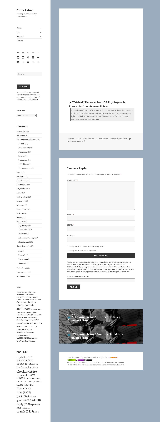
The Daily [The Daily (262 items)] (21, 326)
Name (70, 214)
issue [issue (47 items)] (33, 381)
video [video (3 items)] (29, 408)
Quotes (21, 263)
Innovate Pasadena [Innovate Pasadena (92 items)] (36, 309)
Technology (21, 268)
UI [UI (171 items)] (31, 330)
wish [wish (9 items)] (36, 412)
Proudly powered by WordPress (80, 357)
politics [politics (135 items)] (19, 320)
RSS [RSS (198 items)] (24, 323)
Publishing (22, 164)
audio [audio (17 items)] (34, 364)
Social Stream (22, 246)
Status (71, 139)
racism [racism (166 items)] (36, 320)
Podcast (20, 213)
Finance (21, 156)
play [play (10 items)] (33, 396)
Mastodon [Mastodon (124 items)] (24, 312)
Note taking (21, 209)
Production (22, 160)
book (83, 141)
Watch (124, 139)
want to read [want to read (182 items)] (22, 332)
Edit (20, 251)
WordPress (21, 276)
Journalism (21, 185)
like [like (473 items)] (29, 384)
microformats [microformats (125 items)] (21, 315)
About (19, 28)
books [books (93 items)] (33, 292)
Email (70, 225)
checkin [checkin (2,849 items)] (27, 371)
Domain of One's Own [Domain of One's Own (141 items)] (24, 300)
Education (21, 135)
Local (19, 193)
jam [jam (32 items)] (20, 385)
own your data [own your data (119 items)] (21, 317)
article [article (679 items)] (24, 363)
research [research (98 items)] (19, 323)
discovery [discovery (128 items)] (35, 297)
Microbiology (23, 242)
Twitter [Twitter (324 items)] (25, 329)
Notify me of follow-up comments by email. (87, 246)
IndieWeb (20, 180)
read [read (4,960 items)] (33, 400)
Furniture (20, 176)
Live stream (23, 259)
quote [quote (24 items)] (20, 400)
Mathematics (22, 197)
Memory (20, 201)
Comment (72, 180)
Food (19, 172)
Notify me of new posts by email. (82, 250)
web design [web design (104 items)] (30, 333)
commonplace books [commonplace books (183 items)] (25, 294)
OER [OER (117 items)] (39, 315)
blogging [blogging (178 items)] (28, 292)
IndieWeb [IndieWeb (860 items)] (24, 309)
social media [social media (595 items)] (34, 323)
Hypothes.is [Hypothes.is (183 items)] (29, 305)
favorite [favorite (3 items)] (37, 378)
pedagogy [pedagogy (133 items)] (29, 317)
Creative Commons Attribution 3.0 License (107, 365)
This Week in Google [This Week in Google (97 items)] (31, 327)
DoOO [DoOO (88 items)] (34, 299)
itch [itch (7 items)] (39, 382)
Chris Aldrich (25, 10)
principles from (107, 357)
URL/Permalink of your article (78, 276)
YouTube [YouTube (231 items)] (21, 341)
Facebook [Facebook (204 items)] (21, 302)
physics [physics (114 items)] (35, 317)
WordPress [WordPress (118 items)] (33, 338)
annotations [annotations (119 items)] (20, 292)
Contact (20, 40)
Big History (22, 225)
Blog (18, 32)
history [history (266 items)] (20, 305)
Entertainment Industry (26, 140)
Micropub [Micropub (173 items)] (30, 315)
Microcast (20, 205)
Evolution (22, 234)
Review (20, 217)
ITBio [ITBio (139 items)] (19, 312)
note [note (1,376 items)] (24, 392)
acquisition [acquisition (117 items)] (25, 357)
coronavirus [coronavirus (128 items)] (21, 297)
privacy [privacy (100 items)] (24, 320)
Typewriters (22, 272)
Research (20, 36)
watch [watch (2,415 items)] (25, 411)
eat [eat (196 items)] (21, 378)
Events (21, 255)
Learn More (125, 272)
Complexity (22, 230)
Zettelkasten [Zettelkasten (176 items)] (30, 341)
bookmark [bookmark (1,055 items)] (27, 367)
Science (20, 221)
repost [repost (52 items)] (35, 404)
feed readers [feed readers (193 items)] (30, 302)
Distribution (23, 152)
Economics (21, 131)
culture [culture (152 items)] (28, 297)
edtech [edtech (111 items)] (39, 300)
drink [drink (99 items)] (30, 375)
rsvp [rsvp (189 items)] (22, 407)
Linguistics (21, 189)
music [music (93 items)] (36, 315)
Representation (24, 168)
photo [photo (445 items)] (23, 396)
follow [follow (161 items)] (22, 381)
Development (23, 148)
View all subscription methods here (28, 98)
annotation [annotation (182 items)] (25, 360)
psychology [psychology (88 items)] (30, 320)
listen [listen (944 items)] (24, 388)
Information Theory (26, 238)
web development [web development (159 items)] (23, 335)
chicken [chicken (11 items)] (21, 375)
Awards (21, 144)
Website (71, 236)
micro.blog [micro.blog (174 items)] (32, 312)
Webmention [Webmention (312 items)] (23, 337)
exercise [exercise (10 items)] (30, 378)
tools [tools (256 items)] (19, 329)
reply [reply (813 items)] (23, 404)
